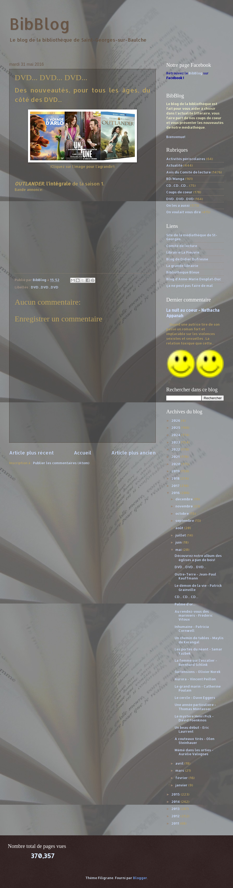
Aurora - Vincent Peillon (195, 679)
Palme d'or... (185, 604)
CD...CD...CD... (177, 185)
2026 (176, 420)
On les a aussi (178, 205)
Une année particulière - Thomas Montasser (195, 707)
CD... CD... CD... (186, 597)
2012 (175, 816)
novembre (184, 506)
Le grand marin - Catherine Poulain (198, 688)
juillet (181, 535)
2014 (176, 801)
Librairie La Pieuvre (182, 252)
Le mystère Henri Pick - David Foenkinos (194, 718)
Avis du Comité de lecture (188, 172)
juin (178, 542)
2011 (175, 823)
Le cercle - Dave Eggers (195, 697)
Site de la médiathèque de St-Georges (191, 237)
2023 (176, 442)
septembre (185, 520)
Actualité (174, 165)
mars (180, 770)
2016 (175, 493)
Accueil (82, 453)
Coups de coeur (179, 192)
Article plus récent (31, 453)
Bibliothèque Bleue (182, 272)
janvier (181, 785)
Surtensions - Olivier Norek (197, 672)
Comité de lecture (181, 246)
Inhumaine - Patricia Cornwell (192, 628)
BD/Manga (175, 179)
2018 (175, 478)
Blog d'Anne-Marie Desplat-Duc (193, 279)
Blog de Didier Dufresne (187, 259)
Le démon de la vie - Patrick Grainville (198, 587)
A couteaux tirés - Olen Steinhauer (194, 741)
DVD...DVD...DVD (44, 287)
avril (179, 763)
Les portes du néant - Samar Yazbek (198, 651)
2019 (176, 471)
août (179, 528)
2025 (176, 427)
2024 (176, 435)
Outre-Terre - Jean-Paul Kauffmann (195, 576)
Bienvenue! (175, 137)
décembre (184, 499)
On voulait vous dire (183, 212)
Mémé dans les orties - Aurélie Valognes (194, 752)
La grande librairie (182, 266)
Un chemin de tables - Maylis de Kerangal (199, 640)
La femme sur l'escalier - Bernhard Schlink (196, 662)
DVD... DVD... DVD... (190, 567)
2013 (175, 809)
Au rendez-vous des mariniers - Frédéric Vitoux (194, 615)
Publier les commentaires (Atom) (61, 463)
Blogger (140, 878)
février (181, 778)
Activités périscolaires (185, 159)
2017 (175, 486)
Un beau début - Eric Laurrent (192, 729)
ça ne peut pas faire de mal (189, 285)
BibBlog (39, 24)
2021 (175, 456)
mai (178, 549)
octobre (182, 513)
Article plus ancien (133, 453)
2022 (176, 449)
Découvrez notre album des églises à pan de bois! (198, 557)
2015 (176, 794)
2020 (176, 464)
